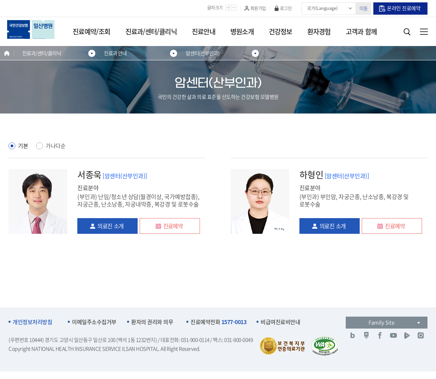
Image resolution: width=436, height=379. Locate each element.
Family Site (381, 322)
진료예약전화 (218, 321)
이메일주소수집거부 (94, 321)
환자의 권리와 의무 (152, 321)
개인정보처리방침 (32, 321)
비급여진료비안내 (280, 321)
